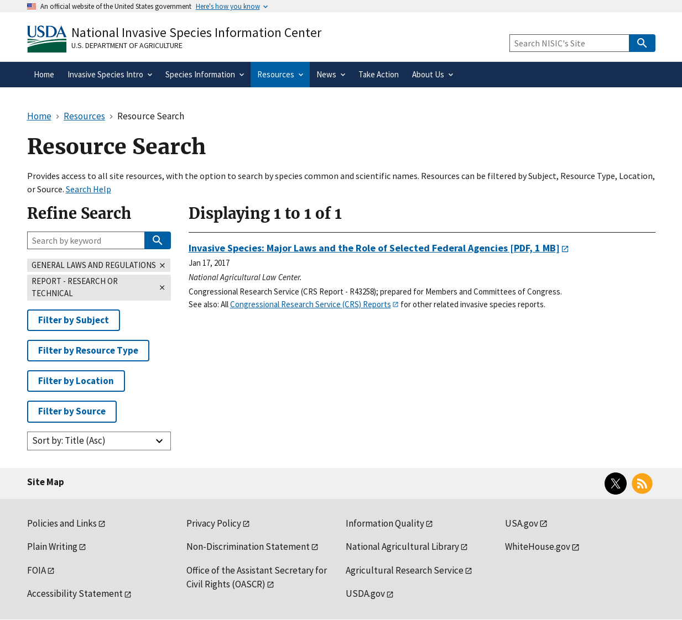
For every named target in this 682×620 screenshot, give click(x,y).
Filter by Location (76, 381)
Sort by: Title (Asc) (69, 440)
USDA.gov (365, 593)
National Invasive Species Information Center (196, 32)
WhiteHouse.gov (537, 546)
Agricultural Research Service (405, 570)
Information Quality (385, 523)
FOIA (36, 570)
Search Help (88, 189)
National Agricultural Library (402, 546)
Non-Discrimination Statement (248, 546)
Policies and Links (62, 523)
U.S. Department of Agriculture (127, 45)
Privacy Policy (213, 523)
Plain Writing (52, 546)
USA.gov (521, 523)
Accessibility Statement (75, 593)
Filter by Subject (73, 320)
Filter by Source (72, 411)
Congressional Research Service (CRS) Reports (310, 304)
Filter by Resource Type (88, 350)
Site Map (45, 482)
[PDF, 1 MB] (374, 247)
